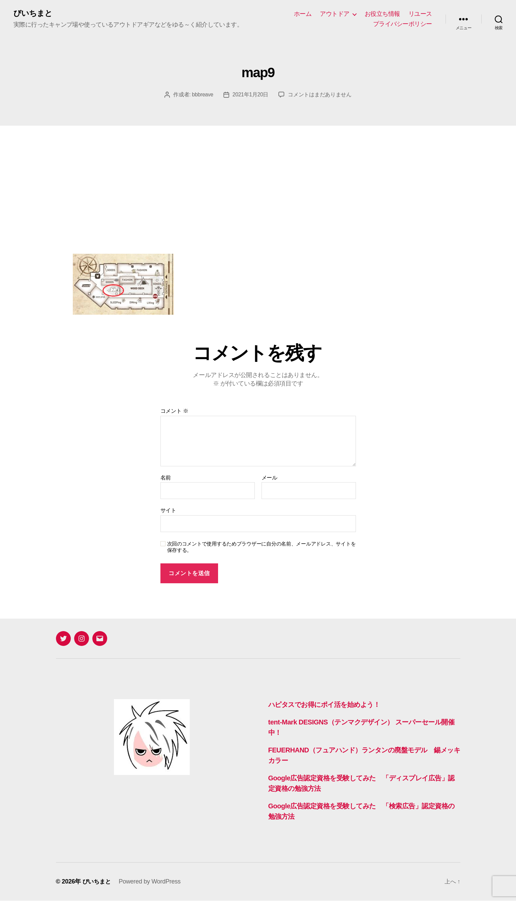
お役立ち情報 (382, 13)
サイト (168, 511)
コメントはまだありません (320, 95)
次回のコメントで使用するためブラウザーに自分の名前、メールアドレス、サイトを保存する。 (261, 547)
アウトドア (335, 13)
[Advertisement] (258, 176)
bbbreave (202, 95)
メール (269, 478)
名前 (165, 478)
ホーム (303, 13)
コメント (174, 411)
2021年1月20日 (251, 95)
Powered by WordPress (151, 881)
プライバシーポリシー (402, 24)
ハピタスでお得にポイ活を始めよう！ (329, 705)
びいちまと (33, 13)
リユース (420, 13)
